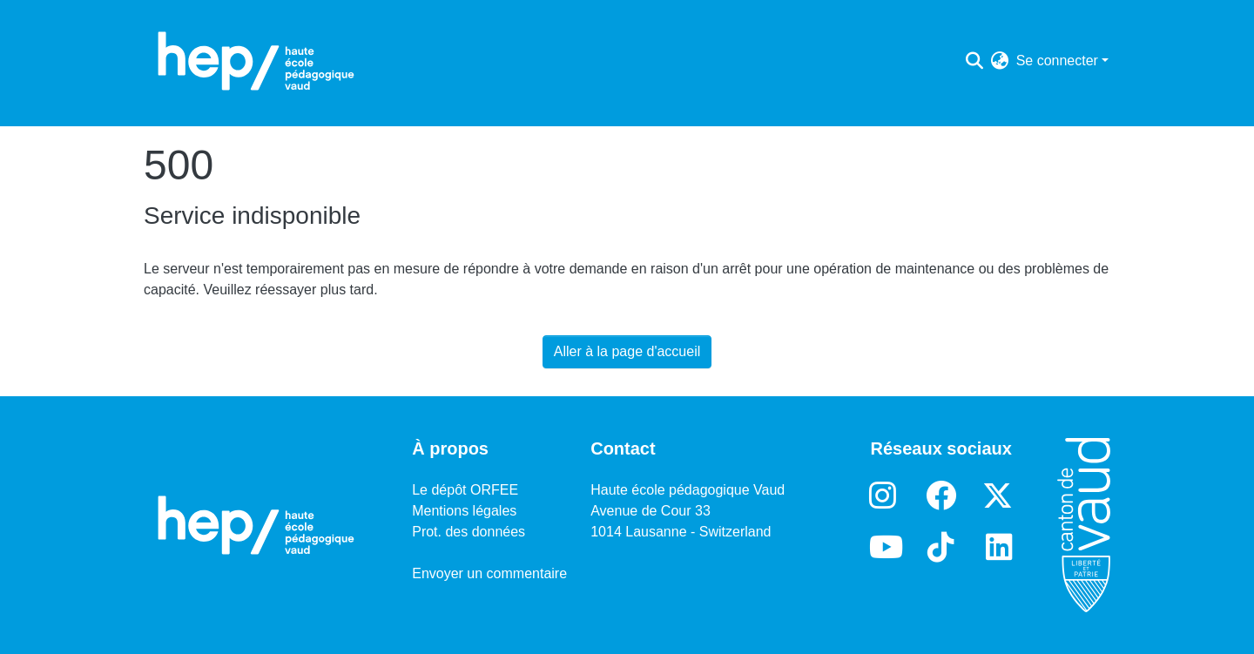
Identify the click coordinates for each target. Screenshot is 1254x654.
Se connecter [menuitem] (1057, 60)
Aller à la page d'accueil (627, 351)
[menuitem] (1000, 61)
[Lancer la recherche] (975, 61)
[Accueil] (256, 61)
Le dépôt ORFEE (465, 489)
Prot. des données (468, 531)
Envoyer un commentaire (489, 573)
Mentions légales (464, 510)
